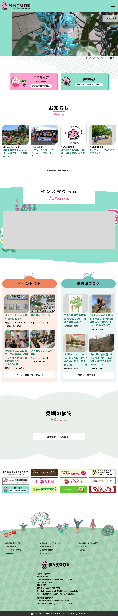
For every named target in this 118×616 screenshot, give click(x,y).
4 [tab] (94, 58)
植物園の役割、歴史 (13, 543)
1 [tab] (82, 58)
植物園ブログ (47, 550)
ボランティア (10, 546)
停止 (113, 58)
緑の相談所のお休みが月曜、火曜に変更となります (73, 153)
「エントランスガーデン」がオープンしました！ (43, 153)
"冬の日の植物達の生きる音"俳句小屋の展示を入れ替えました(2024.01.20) (101, 359)
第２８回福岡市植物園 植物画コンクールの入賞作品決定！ (75, 319)
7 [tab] (105, 58)
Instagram (46, 553)
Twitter (82, 550)
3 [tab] (90, 58)
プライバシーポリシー (14, 550)
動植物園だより (48, 546)
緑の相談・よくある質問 (88, 543)
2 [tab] (86, 58)
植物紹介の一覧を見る (57, 436)
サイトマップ (84, 546)
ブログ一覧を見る (87, 375)
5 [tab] (98, 58)
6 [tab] (102, 58)
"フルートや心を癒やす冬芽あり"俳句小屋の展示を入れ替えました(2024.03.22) (101, 320)
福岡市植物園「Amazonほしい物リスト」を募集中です (15, 153)
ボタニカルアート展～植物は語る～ (16, 317)
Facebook (9, 553)
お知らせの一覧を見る (57, 170)
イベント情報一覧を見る (28, 374)
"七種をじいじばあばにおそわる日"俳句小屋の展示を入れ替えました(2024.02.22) (75, 359)
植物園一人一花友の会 (51, 543)
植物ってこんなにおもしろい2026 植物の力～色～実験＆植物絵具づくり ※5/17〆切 (16, 357)
